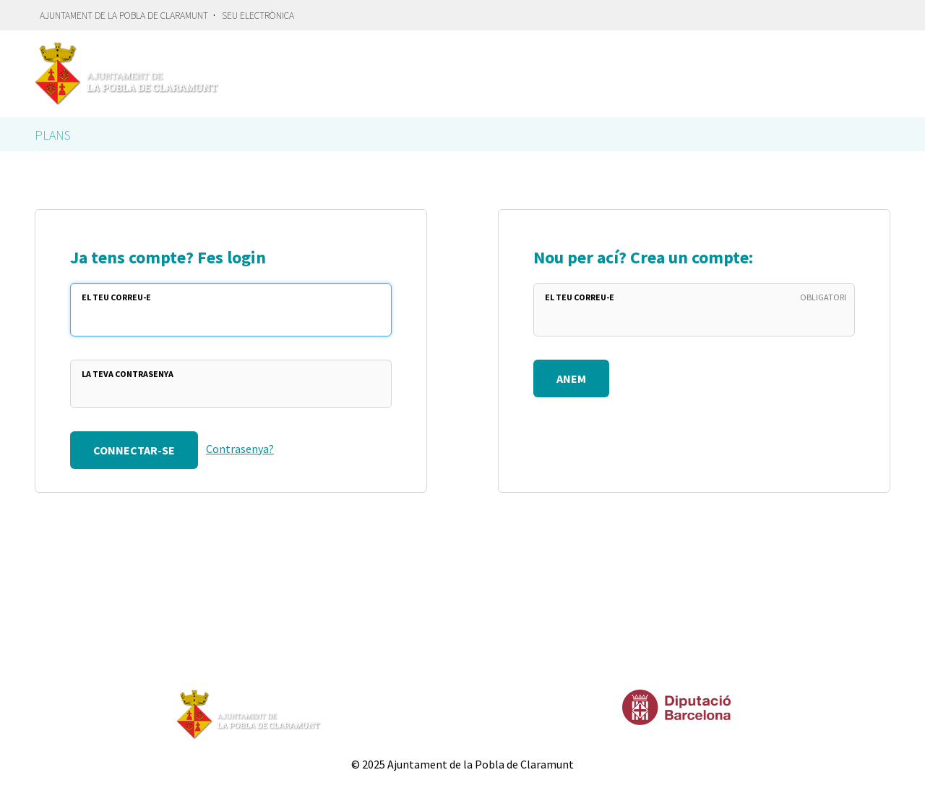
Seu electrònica (258, 15)
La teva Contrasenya (127, 373)
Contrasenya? (240, 448)
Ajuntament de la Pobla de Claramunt (124, 15)
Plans (53, 135)
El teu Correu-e (116, 297)
